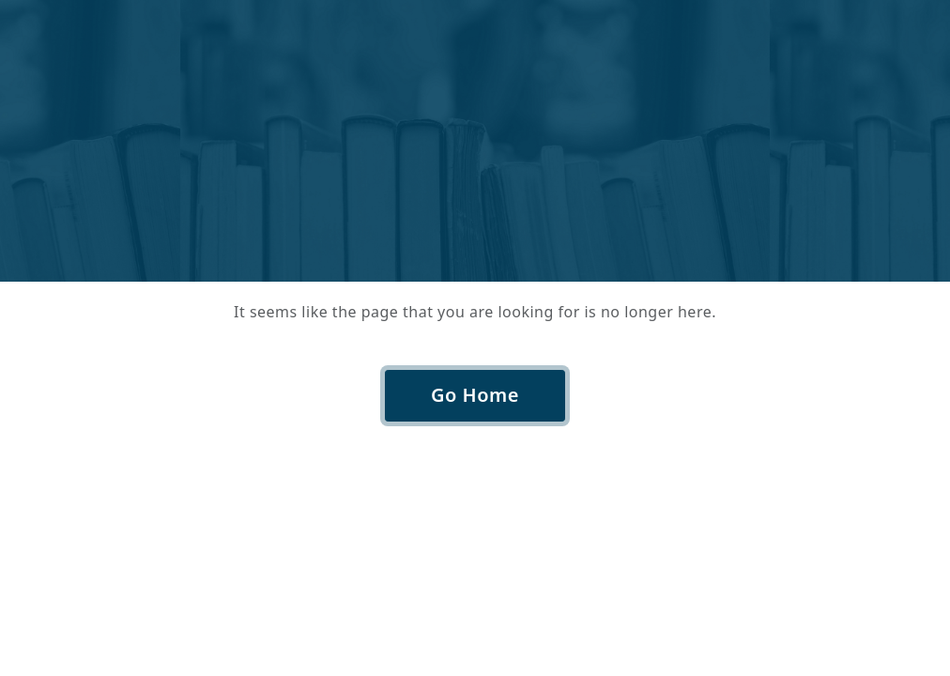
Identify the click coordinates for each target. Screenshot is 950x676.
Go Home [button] (475, 394)
